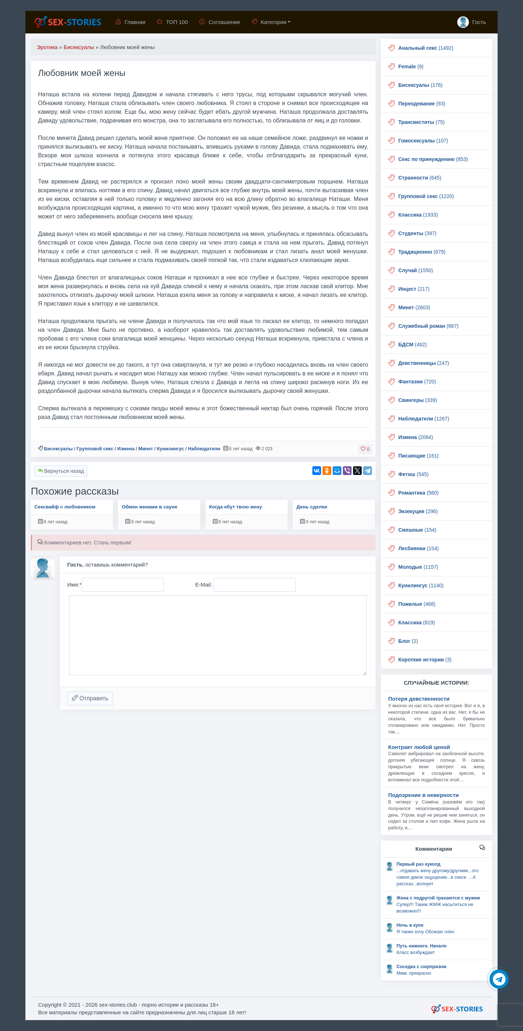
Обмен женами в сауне (149, 507)
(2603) (414, 307)
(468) (416, 604)
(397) (417, 233)
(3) (424, 660)
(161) (418, 456)
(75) (421, 122)
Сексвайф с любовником (65, 507)
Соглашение (219, 22)
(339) (417, 400)
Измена (125, 448)
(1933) (418, 215)
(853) (433, 159)
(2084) (415, 437)
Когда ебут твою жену (235, 507)
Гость (471, 22)
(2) (408, 641)
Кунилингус (170, 448)
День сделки (311, 507)
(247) (423, 363)
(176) (420, 85)
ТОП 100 (172, 22)
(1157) (418, 567)
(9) (410, 66)
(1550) (415, 270)
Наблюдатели (204, 448)
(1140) (421, 585)
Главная (130, 22)
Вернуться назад (61, 471)
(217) (414, 289)
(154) (417, 530)
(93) (421, 103)
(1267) (423, 419)
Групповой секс (95, 448)
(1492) (425, 48)
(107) (423, 141)
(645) (419, 178)
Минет (145, 448)
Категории (269, 22)
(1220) (426, 196)
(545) (413, 474)
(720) (417, 381)
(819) (416, 622)
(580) (418, 493)
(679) (422, 252)
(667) (428, 326)
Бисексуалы (58, 448)
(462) (412, 344)
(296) (418, 511)
